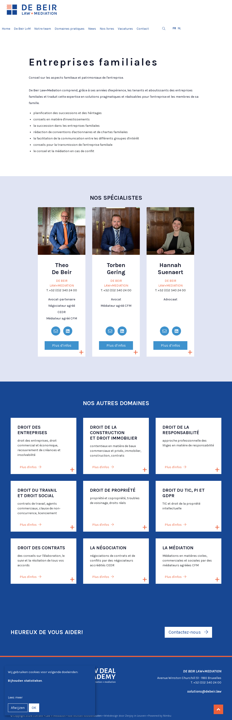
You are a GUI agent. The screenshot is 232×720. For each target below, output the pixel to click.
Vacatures (125, 29)
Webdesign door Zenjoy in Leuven (125, 715)
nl (179, 28)
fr (174, 28)
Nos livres (107, 29)
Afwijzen (18, 707)
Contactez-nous (188, 632)
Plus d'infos (61, 345)
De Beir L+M (22, 29)
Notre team (42, 29)
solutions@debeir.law (204, 691)
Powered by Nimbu (159, 715)
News (92, 29)
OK (34, 707)
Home (6, 29)
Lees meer (15, 697)
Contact (143, 29)
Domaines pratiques (70, 29)
